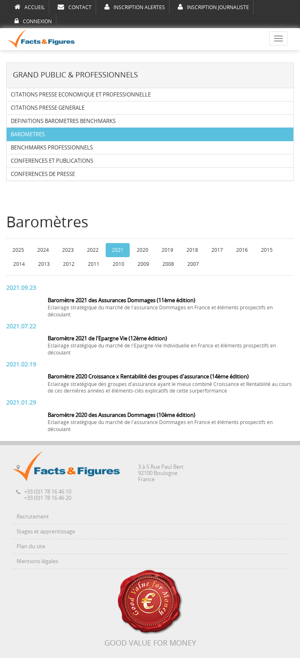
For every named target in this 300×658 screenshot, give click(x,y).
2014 (19, 264)
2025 (18, 250)
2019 (167, 250)
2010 (118, 264)
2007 (193, 264)
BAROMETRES (28, 134)
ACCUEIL (30, 7)
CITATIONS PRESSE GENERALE (48, 108)
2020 (142, 250)
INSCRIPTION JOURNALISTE (213, 7)
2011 (93, 264)
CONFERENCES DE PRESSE (43, 174)
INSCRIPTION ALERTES (134, 7)
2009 (143, 264)
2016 (242, 250)
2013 (44, 264)
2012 (69, 264)
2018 (192, 250)
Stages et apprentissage (46, 531)
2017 (217, 250)
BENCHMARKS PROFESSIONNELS (52, 148)
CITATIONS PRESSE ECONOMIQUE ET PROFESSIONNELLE (81, 95)
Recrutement (33, 516)
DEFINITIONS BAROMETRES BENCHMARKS (63, 121)
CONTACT (75, 7)
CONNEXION (33, 21)
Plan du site (31, 546)
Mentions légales (37, 561)
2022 (93, 250)
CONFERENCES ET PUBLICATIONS (52, 161)
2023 (68, 250)
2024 (43, 250)
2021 (117, 250)
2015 (267, 250)
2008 (168, 264)
